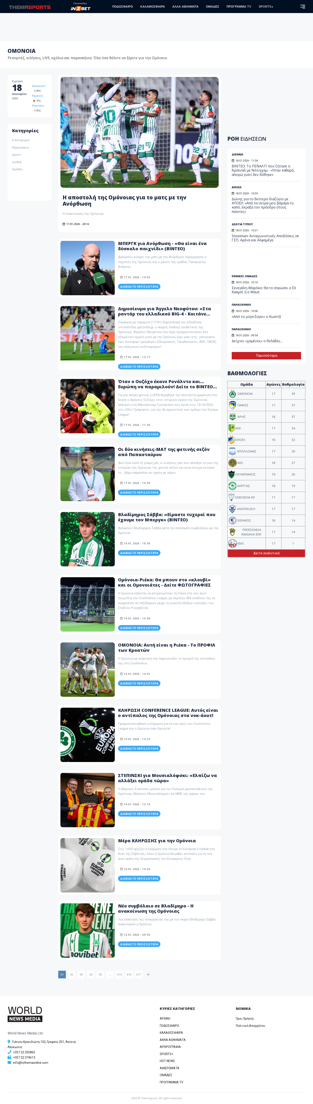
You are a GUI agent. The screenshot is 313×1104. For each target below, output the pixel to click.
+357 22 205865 (24, 1052)
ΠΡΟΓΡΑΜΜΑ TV (238, 7)
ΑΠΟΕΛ (236, 187)
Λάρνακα (38, 105)
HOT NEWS (167, 1061)
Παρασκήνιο (20, 147)
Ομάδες (17, 169)
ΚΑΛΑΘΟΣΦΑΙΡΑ (152, 7)
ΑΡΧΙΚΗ (165, 1018)
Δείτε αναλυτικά (266, 553)
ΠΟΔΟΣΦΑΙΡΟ (122, 7)
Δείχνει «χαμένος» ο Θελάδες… (257, 341)
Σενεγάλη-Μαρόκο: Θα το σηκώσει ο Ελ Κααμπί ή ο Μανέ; (264, 289)
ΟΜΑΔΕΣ (212, 7)
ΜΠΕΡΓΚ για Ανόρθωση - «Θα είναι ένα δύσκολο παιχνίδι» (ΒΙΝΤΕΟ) (162, 246)
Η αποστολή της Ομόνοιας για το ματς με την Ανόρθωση (124, 200)
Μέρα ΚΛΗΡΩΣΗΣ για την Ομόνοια (157, 841)
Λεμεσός (37, 95)
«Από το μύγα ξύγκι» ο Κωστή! (256, 316)
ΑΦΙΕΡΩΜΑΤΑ (169, 1068)
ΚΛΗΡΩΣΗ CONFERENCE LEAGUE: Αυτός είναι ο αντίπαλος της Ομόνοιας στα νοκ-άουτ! (168, 712)
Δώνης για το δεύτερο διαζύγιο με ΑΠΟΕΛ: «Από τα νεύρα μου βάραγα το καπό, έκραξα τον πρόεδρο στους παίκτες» (263, 205)
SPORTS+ (266, 7)
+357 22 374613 (24, 1057)
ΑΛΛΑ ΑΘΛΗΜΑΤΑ (185, 7)
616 (129, 974)
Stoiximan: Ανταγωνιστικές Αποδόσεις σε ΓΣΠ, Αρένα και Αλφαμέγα (265, 237)
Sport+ (16, 155)
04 (90, 974)
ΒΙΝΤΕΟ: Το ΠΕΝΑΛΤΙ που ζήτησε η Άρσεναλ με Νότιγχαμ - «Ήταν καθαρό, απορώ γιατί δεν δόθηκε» (263, 170)
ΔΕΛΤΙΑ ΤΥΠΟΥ (242, 224)
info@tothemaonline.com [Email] (30, 1062)
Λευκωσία (38, 86)
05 (100, 974)
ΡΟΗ (246, 138)
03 (81, 974)
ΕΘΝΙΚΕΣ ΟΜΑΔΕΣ (245, 276)
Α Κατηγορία (21, 140)
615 (119, 974)
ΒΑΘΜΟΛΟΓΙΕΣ (247, 373)
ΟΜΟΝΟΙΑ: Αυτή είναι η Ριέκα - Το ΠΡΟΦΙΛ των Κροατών (166, 647)
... (110, 974)
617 (138, 974)
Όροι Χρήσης (245, 1018)
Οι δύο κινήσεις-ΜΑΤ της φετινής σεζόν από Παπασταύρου (164, 451)
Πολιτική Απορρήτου (250, 1025)
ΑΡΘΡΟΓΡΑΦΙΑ (170, 1047)
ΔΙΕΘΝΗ (237, 154)
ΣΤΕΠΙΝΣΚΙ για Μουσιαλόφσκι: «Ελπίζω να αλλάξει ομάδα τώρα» (167, 778)
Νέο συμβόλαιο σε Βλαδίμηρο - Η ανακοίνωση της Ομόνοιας (156, 908)
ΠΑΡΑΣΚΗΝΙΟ (241, 305)
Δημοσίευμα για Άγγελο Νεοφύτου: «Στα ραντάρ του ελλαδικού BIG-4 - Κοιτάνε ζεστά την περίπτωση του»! (164, 314)
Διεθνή (17, 162)
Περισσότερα (266, 356)
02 (71, 974)
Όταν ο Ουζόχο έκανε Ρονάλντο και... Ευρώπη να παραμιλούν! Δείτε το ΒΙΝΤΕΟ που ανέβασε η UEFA (165, 387)
